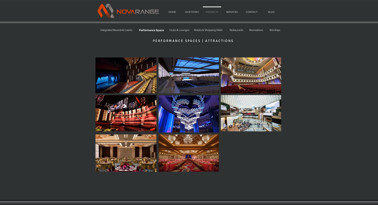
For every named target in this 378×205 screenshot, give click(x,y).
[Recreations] (256, 30)
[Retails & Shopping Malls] (208, 30)
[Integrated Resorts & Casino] (116, 30)
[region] (126, 75)
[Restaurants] (236, 30)
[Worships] (275, 30)
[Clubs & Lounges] (179, 30)
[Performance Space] (151, 30)
